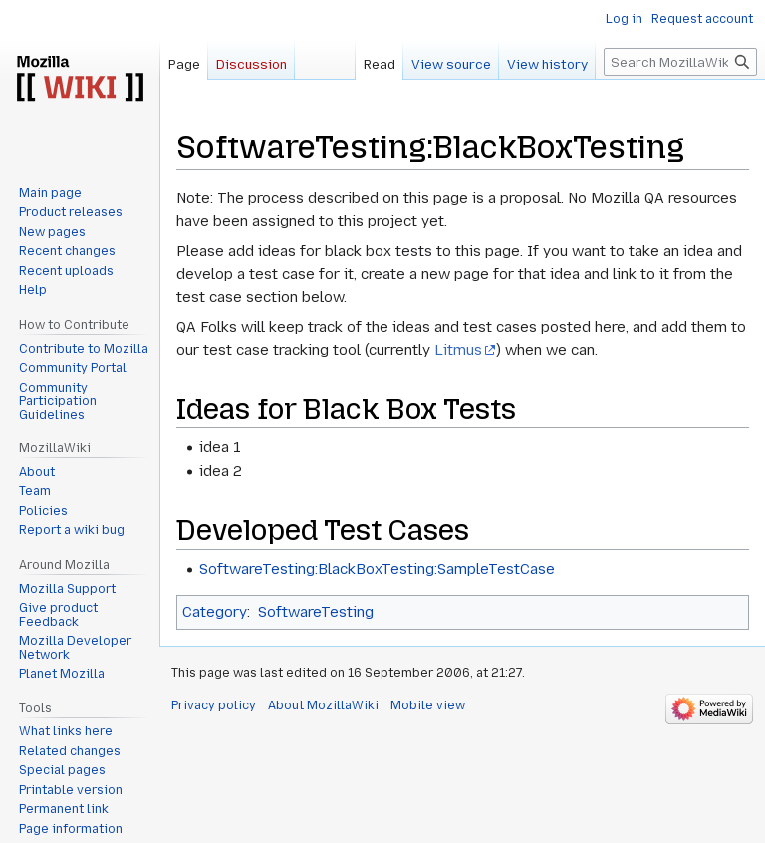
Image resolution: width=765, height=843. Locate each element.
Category (214, 612)
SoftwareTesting (316, 612)
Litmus (458, 350)
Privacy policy (213, 705)
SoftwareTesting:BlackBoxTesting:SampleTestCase (377, 569)
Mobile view (427, 705)
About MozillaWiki (323, 705)
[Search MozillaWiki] (680, 62)
